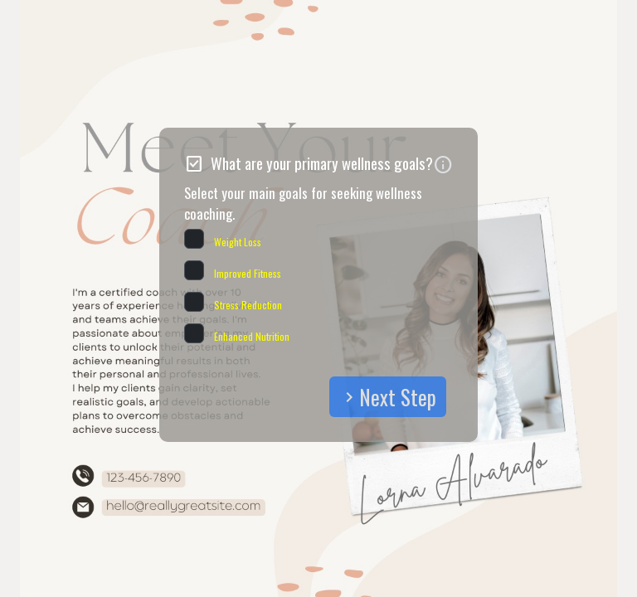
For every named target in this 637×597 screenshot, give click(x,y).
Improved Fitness (247, 273)
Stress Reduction (248, 305)
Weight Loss (237, 242)
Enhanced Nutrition (251, 336)
